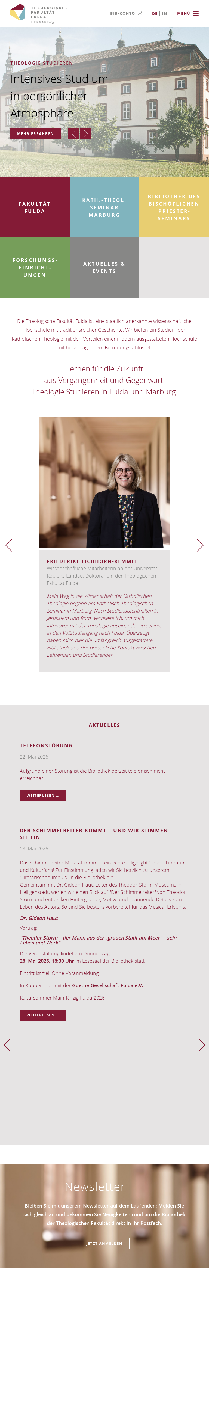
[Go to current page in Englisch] (164, 13)
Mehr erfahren (35, 133)
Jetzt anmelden (104, 1243)
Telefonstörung (46, 745)
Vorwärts (85, 133)
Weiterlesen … (46, 794)
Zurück (73, 133)
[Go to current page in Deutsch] (155, 13)
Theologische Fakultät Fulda (38, 14)
